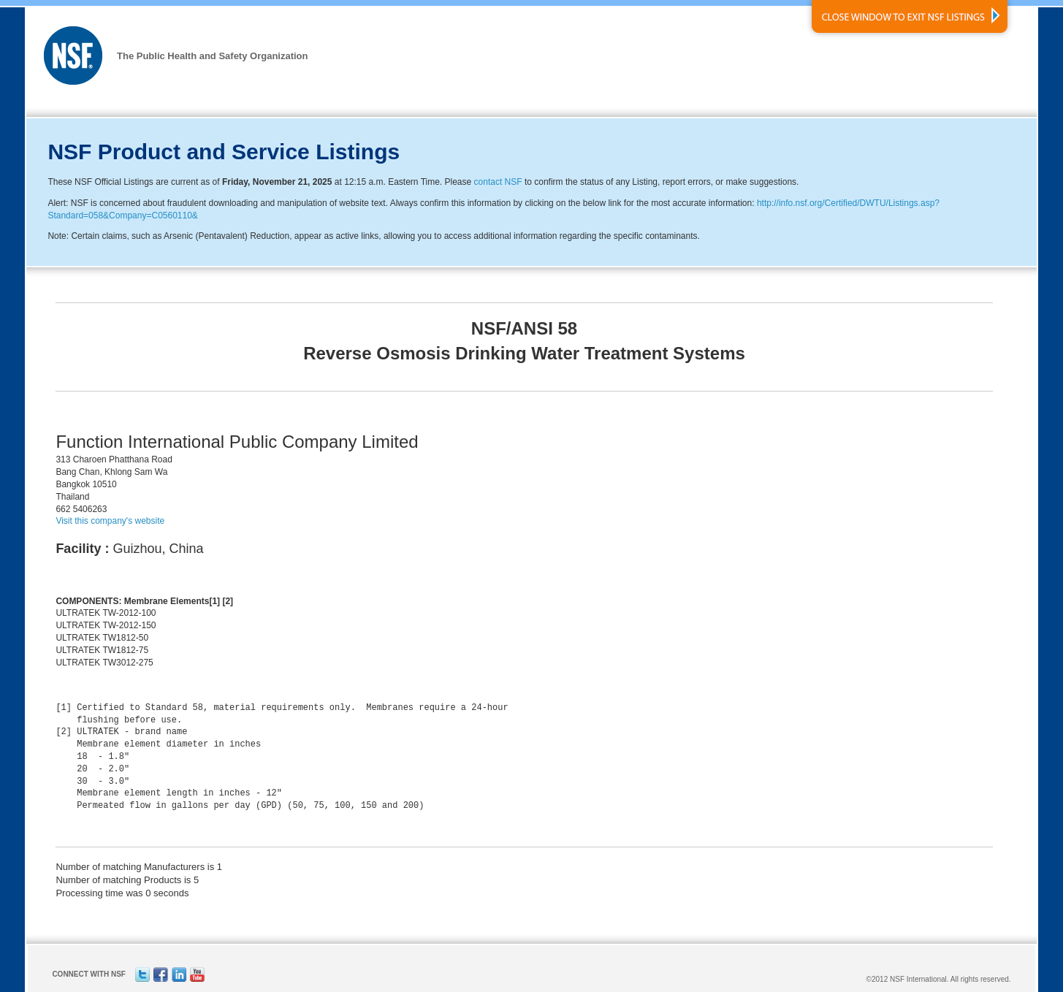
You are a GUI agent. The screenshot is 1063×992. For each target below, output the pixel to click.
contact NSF (498, 182)
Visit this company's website (110, 521)
